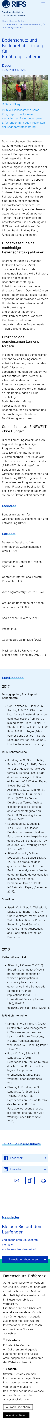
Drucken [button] (43, 1180)
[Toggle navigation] (43, 4)
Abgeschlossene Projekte (14, 21)
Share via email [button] (16, 1180)
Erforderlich (14, 1340)
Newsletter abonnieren (23, 1259)
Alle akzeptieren (16, 1415)
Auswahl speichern (18, 1407)
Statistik (11, 1369)
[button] (30, 1180)
